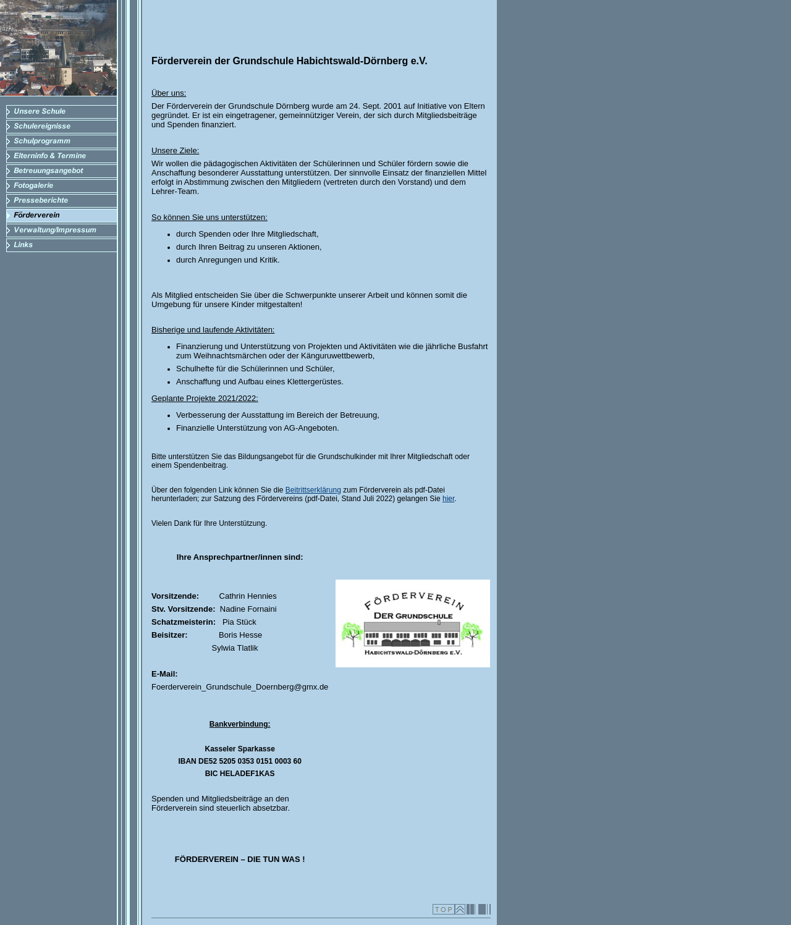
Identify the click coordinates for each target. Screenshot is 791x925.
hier (448, 498)
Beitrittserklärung (313, 490)
